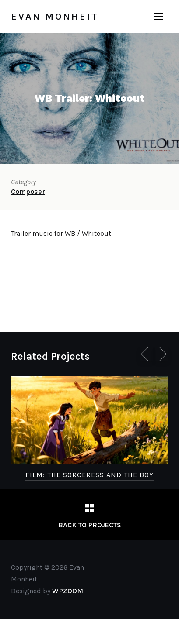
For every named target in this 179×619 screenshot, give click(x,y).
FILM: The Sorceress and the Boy (89, 475)
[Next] (161, 354)
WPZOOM (67, 591)
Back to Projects (89, 525)
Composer (28, 191)
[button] (158, 16)
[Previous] (146, 354)
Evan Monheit (55, 16)
